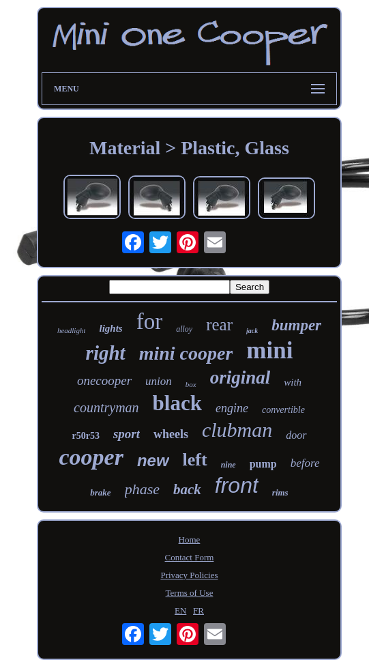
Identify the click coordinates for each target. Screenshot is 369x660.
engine (232, 408)
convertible (283, 410)
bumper (296, 325)
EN (180, 610)
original (240, 377)
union (158, 381)
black (177, 403)
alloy (184, 329)
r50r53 (85, 436)
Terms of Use (189, 593)
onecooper (104, 380)
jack (252, 330)
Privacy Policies (189, 575)
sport (126, 434)
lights (110, 328)
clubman (237, 429)
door (296, 435)
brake (100, 492)
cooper (91, 457)
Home (190, 539)
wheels (170, 434)
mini (269, 350)
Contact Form (189, 557)
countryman (106, 407)
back (187, 489)
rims (280, 492)
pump (263, 464)
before (305, 463)
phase (142, 489)
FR (198, 610)
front (237, 485)
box (191, 384)
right (106, 353)
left (195, 460)
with (292, 382)
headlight (71, 330)
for (149, 321)
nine (228, 465)
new (153, 460)
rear (219, 324)
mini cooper (186, 353)
